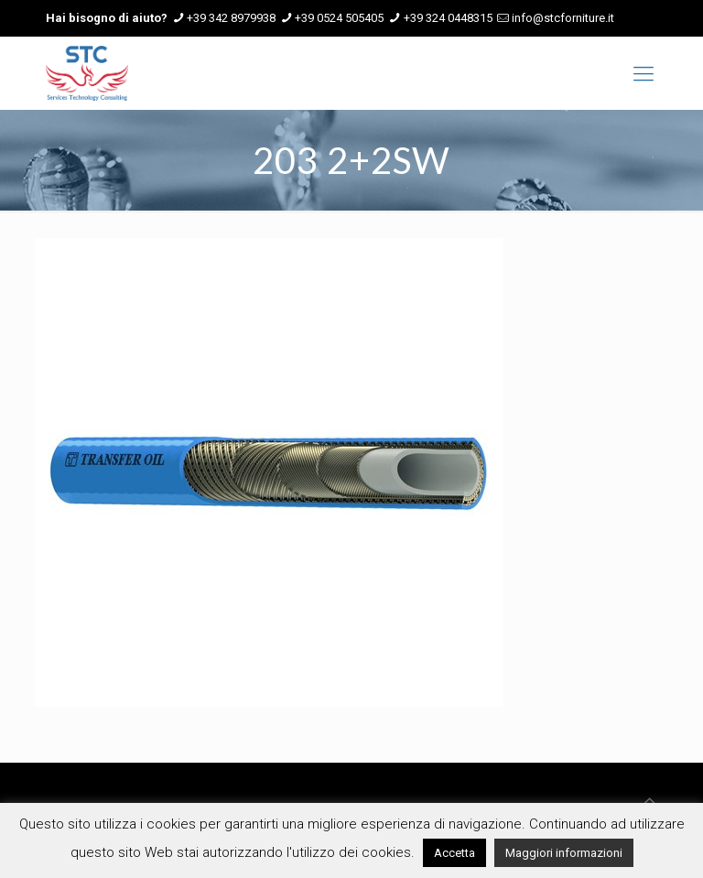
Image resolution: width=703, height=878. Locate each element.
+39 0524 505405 (339, 18)
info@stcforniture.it (563, 18)
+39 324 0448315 (448, 18)
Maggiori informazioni (563, 853)
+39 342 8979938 (231, 18)
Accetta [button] (454, 853)
